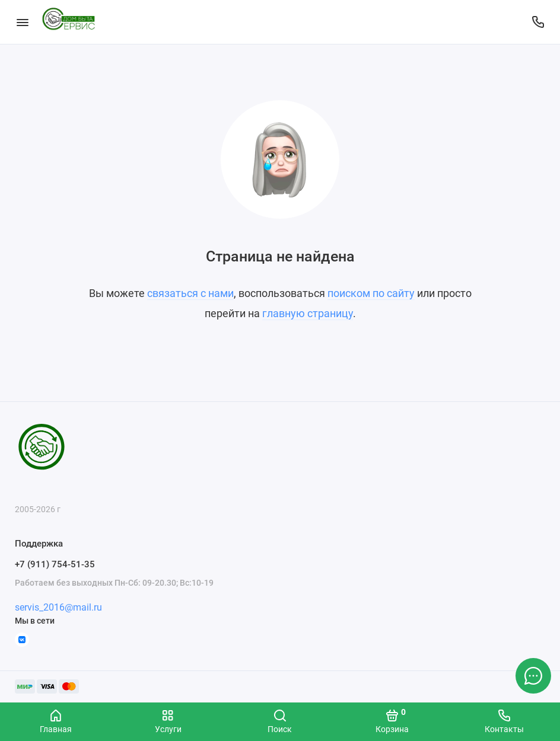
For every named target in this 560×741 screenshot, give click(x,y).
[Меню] (22, 22)
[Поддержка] (538, 22)
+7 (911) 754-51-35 (55, 564)
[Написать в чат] (533, 676)
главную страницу (307, 313)
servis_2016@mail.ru (58, 607)
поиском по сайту (371, 293)
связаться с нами (190, 293)
